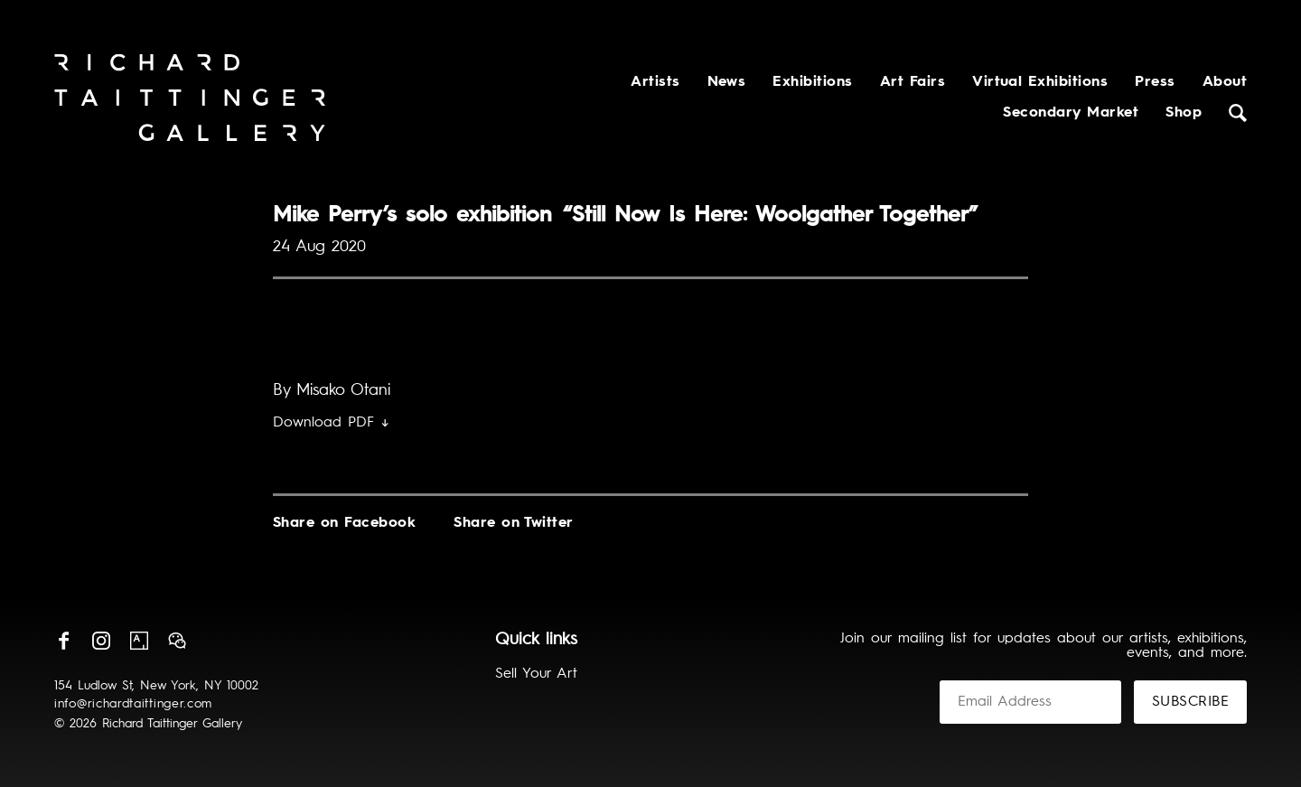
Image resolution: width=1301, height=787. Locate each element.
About (1225, 82)
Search (1238, 113)
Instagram (101, 641)
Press (1155, 82)
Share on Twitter (514, 523)
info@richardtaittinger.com (133, 704)
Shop (1183, 113)
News (726, 82)
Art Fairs (912, 82)
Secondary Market (1070, 113)
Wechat (177, 641)
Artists (655, 82)
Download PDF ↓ (331, 423)
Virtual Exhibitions (1040, 82)
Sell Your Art (536, 674)
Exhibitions (812, 82)
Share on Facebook (344, 523)
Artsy (139, 641)
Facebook (63, 641)
